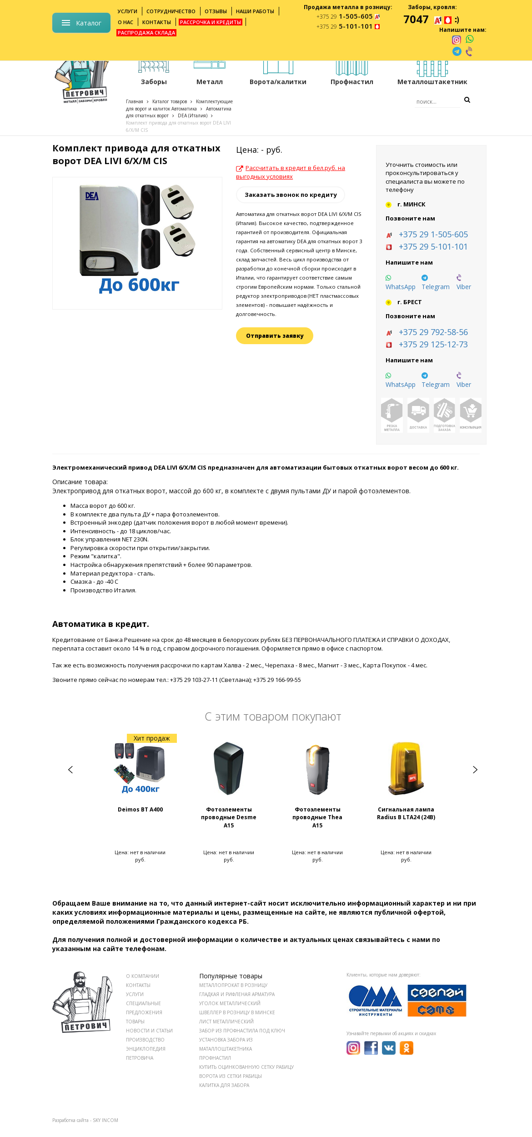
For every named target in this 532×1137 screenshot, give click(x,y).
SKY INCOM (105, 1120)
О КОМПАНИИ (142, 976)
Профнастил (215, 1058)
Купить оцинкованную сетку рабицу (246, 1067)
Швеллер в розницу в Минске (237, 1012)
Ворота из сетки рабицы (230, 1076)
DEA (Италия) (192, 115)
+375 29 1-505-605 (433, 234)
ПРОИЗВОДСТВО (145, 1040)
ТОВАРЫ (135, 1021)
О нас (125, 22)
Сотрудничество (171, 11)
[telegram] (457, 51)
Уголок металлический (230, 1003)
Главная (134, 101)
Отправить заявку (274, 336)
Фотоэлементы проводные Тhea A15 (317, 817)
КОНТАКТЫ (138, 985)
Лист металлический (226, 1021)
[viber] (469, 51)
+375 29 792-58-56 (433, 331)
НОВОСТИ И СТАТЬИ (149, 1030)
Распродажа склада (146, 32)
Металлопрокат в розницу (233, 985)
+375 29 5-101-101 (433, 246)
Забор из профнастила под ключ (242, 1030)
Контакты (156, 22)
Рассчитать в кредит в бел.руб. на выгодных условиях (290, 172)
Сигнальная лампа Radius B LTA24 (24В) (406, 813)
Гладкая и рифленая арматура (237, 994)
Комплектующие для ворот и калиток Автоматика (179, 105)
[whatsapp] (469, 40)
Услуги (127, 11)
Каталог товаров (169, 101)
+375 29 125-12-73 (433, 344)
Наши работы (255, 11)
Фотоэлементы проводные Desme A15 (228, 817)
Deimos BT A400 (140, 809)
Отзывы (215, 11)
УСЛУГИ (135, 994)
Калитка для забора (224, 1085)
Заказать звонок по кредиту (291, 194)
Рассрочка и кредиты (210, 22)
